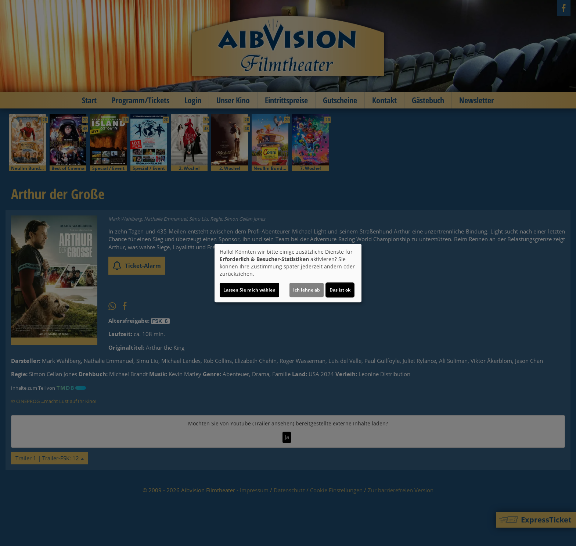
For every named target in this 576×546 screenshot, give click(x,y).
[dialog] (288, 273)
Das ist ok (340, 290)
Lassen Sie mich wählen (249, 290)
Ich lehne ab (306, 290)
